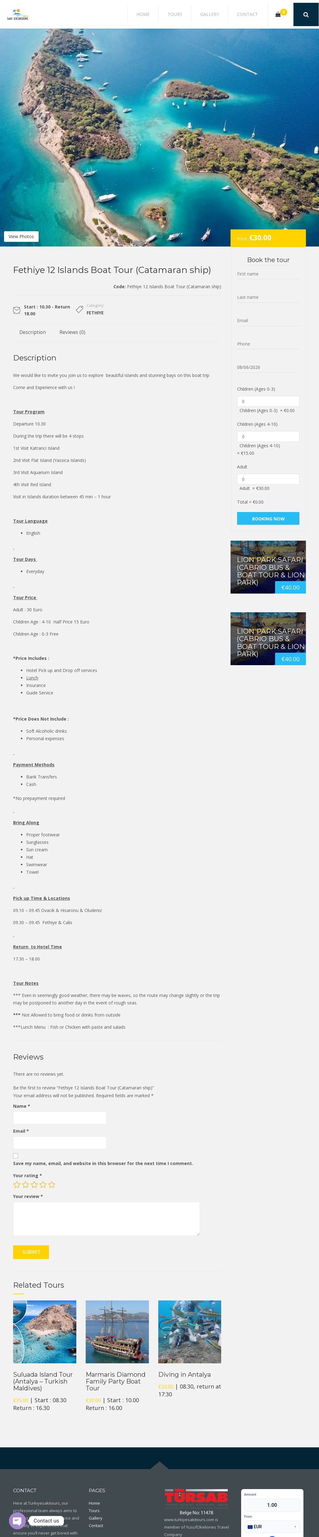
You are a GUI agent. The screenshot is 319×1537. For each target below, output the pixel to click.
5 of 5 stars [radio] (51, 1184)
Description (32, 332)
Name (21, 1106)
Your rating (27, 1175)
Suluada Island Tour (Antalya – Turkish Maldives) (43, 1381)
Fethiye (95, 313)
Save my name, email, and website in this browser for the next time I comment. (103, 1163)
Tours (188, 14)
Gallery (217, 14)
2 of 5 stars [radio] (25, 1184)
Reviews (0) (72, 332)
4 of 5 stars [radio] (43, 1184)
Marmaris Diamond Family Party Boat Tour (115, 1381)
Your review (28, 1196)
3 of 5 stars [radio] (34, 1184)
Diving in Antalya (184, 1374)
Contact (250, 14)
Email (21, 1131)
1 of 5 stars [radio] (17, 1184)
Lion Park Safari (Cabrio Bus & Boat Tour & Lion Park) (271, 571)
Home (162, 14)
